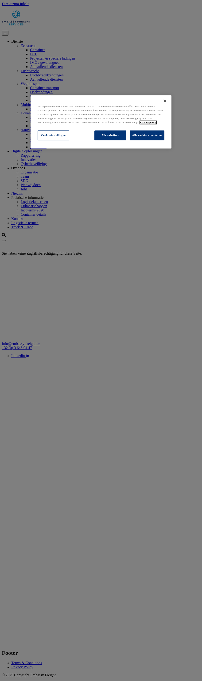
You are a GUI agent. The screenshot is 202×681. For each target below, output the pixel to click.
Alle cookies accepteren (147, 135)
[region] (101, 121)
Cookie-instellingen (53, 135)
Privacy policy (148, 122)
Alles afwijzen (110, 135)
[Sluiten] (165, 101)
